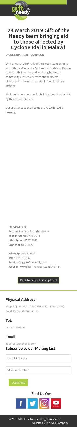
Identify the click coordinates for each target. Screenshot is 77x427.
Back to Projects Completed (38, 280)
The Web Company (57, 423)
